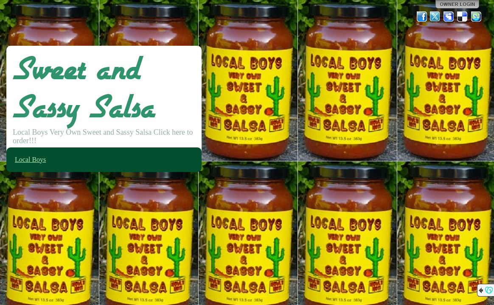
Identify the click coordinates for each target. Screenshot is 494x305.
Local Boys (30, 159)
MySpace (449, 16)
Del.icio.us (463, 16)
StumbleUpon (476, 16)
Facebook (422, 16)
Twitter (435, 16)
